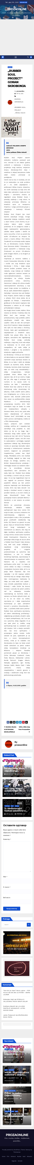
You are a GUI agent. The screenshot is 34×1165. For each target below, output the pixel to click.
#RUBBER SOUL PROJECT (20, 108)
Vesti (24, 1156)
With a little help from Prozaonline (24, 729)
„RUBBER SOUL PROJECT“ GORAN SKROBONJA (17, 78)
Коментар (7, 839)
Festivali (7, 805)
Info (6, 766)
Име (5, 877)
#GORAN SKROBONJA (19, 100)
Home (3, 1156)
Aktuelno (29, 1156)
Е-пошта (6, 887)
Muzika (10, 67)
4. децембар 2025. (12, 1098)
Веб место (6, 897)
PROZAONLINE (17, 9)
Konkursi (11, 1069)
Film (12, 1111)
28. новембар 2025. (13, 1119)
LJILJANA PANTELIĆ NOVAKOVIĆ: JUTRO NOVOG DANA (14, 1008)
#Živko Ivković (20, 113)
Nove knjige (12, 1090)
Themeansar (16, 1152)
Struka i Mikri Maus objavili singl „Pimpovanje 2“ (14, 770)
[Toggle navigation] (16, 57)
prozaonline (20, 91)
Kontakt (20, 1161)
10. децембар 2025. (12, 1057)
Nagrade (14, 1161)
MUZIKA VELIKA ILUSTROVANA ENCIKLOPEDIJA (10, 729)
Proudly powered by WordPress (11, 1149)
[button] (28, 57)
